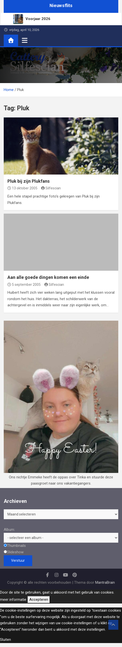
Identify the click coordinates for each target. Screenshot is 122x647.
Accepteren (38, 599)
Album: (9, 529)
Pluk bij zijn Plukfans (28, 181)
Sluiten (5, 639)
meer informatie (13, 599)
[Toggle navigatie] (24, 40)
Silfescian (51, 188)
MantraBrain (105, 582)
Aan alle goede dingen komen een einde (48, 277)
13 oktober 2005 (22, 188)
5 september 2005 (24, 285)
